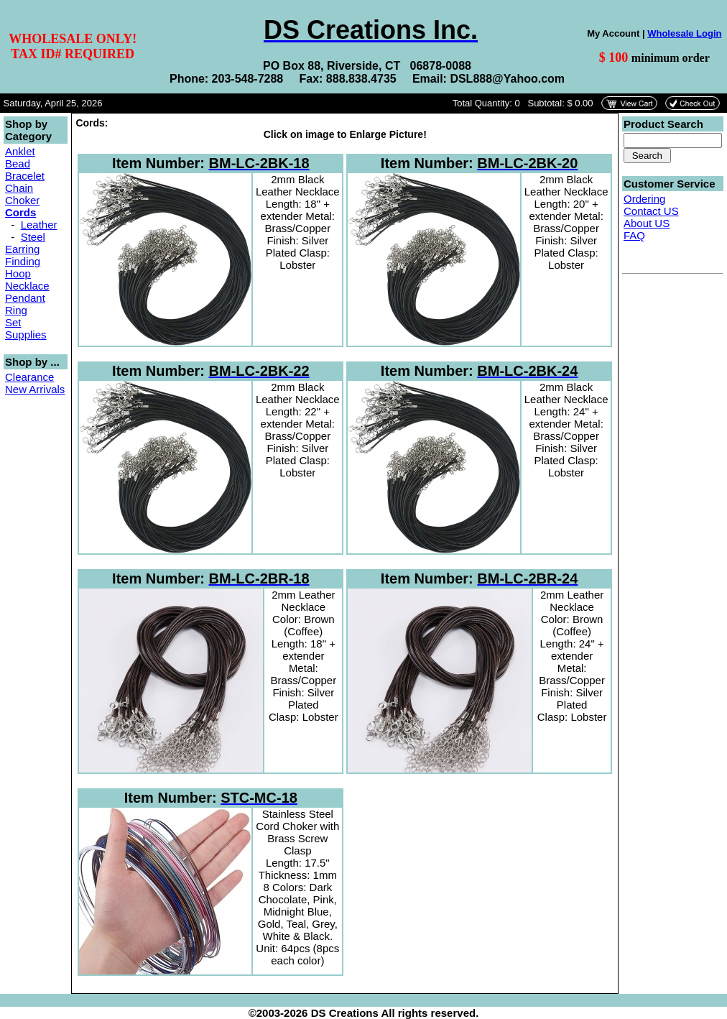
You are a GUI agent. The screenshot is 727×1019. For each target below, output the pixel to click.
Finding (22, 261)
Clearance (29, 377)
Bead (17, 163)
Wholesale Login (684, 33)
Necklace (27, 286)
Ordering (644, 199)
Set (13, 322)
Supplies (26, 334)
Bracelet (25, 176)
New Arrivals (35, 389)
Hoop (18, 273)
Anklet (20, 151)
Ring (16, 310)
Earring (22, 249)
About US (647, 223)
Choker (22, 200)
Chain (19, 188)
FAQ (634, 235)
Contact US (651, 211)
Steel (33, 237)
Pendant (25, 298)
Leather (39, 224)
